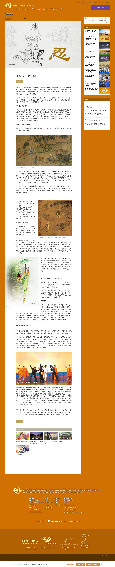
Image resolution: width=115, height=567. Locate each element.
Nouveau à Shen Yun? (34, 506)
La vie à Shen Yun (33, 510)
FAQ (61, 9)
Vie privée (106, 561)
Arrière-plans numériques (70, 513)
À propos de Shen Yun (49, 509)
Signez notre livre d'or (74, 527)
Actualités (14, 19)
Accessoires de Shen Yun (70, 515)
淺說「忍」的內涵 (23, 19)
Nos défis (31, 513)
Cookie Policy (49, 565)
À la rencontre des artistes (35, 517)
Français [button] (107, 2)
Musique (66, 508)
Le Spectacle (18, 9)
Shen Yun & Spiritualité (34, 515)
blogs (56, 510)
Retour (8, 19)
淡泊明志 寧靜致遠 (89, 20)
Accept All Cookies (92, 565)
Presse (78, 2)
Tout (87, 102)
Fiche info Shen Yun (33, 511)
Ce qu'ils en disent (54, 9)
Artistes (34, 9)
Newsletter (83, 2)
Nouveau (45, 9)
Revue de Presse (49, 515)
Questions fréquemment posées (36, 518)
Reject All (80, 565)
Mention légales (101, 561)
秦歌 (67, 270)
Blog (97, 102)
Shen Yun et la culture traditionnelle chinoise (74, 518)
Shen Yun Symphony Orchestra (36, 508)
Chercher (101, 2)
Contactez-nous (95, 2)
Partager (19, 81)
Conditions (95, 561)
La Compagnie (27, 9)
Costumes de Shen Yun (69, 511)
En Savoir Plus (88, 2)
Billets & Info (101, 8)
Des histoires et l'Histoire (69, 517)
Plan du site (111, 561)
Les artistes (47, 511)
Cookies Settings (69, 565)
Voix (65, 510)
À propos (31, 504)
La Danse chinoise (68, 506)
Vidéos (39, 9)
